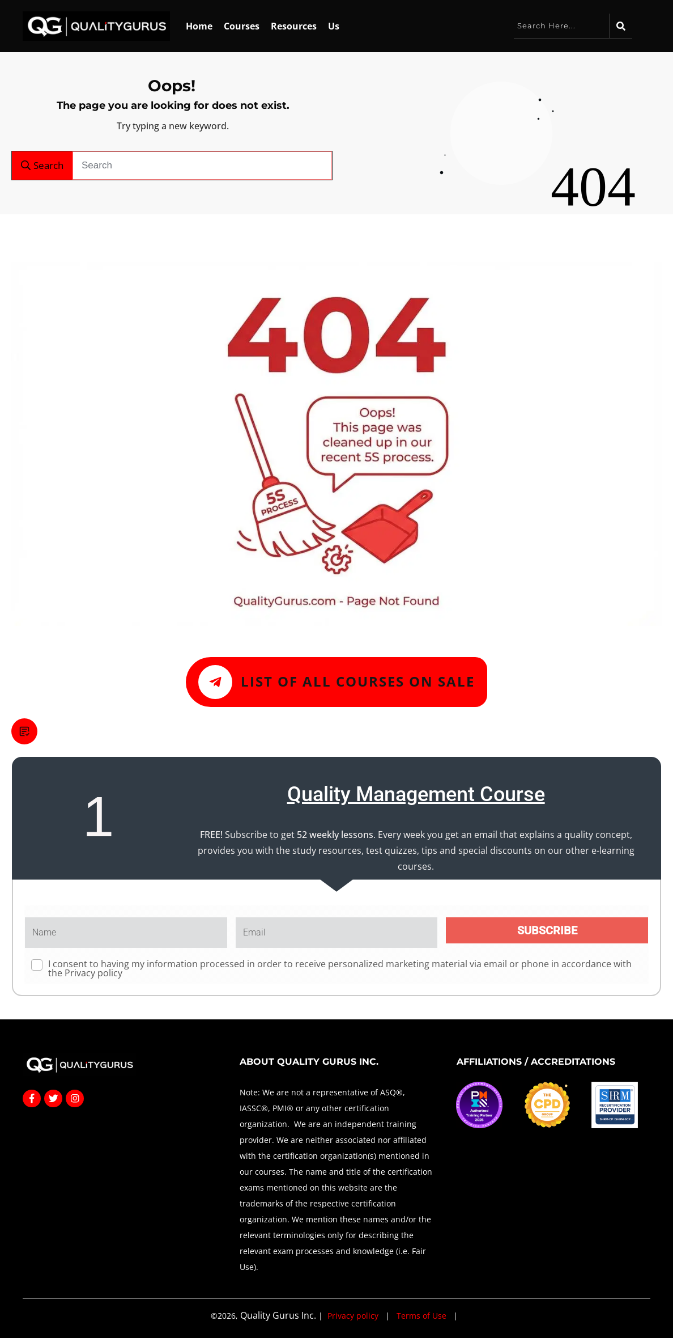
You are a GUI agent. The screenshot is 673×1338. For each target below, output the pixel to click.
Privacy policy (93, 973)
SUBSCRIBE (547, 930)
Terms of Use (421, 1315)
